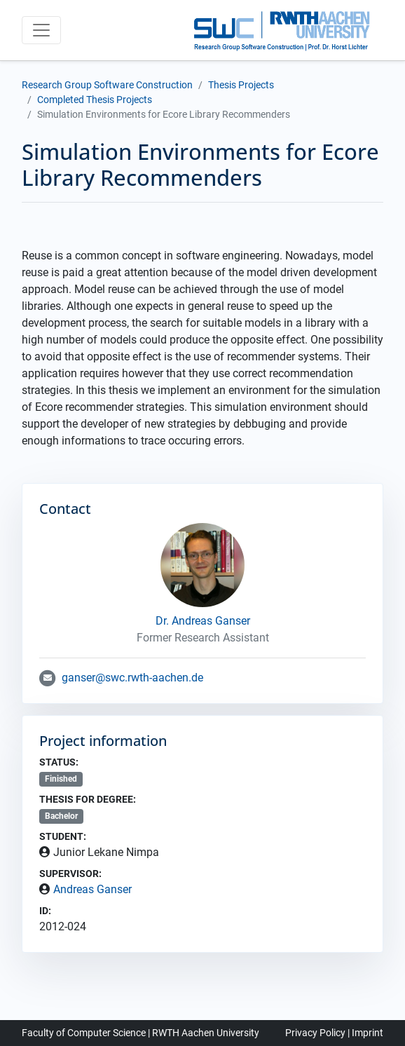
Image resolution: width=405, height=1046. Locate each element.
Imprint (367, 1032)
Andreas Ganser (92, 889)
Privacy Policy (315, 1032)
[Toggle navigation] (41, 30)
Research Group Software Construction (107, 84)
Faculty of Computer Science (84, 1032)
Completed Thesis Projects (94, 99)
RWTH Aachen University (205, 1032)
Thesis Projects (241, 84)
